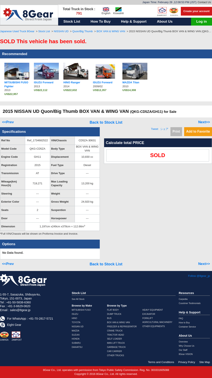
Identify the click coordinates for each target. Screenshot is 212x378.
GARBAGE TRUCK (116, 347)
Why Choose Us (186, 346)
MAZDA (75, 331)
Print (176, 131)
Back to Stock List (106, 122)
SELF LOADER (114, 339)
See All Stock (78, 299)
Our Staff (183, 350)
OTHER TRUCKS (115, 355)
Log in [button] (201, 21)
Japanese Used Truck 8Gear (17, 31)
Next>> (204, 122)
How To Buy (101, 21)
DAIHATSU (77, 347)
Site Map (204, 362)
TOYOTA (76, 322)
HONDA (76, 339)
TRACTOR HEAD (115, 335)
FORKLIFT (147, 318)
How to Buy (184, 322)
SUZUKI (76, 335)
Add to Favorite (198, 131)
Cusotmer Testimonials (190, 303)
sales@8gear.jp (20, 310)
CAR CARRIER (114, 351)
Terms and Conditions (161, 362)
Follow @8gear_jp (199, 275)
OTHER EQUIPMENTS (153, 326)
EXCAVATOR (148, 314)
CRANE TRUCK (115, 331)
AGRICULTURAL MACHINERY (157, 322)
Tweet (154, 129)
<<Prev (8, 122)
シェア (164, 129)
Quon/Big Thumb (82, 31)
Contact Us (204, 2)
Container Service (187, 327)
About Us (165, 21)
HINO (74, 318)
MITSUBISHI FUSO (81, 310)
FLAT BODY (113, 310)
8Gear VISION (186, 354)
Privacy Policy (186, 362)
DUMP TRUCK (114, 314)
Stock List (71, 21)
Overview (183, 342)
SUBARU (76, 343)
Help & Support (134, 21)
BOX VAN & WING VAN (111, 31)
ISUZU (75, 314)
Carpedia (183, 299)
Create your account (196, 11)
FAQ (181, 318)
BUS (109, 318)
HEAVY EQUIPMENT (152, 310)
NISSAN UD (61, 31)
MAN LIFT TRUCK (116, 343)
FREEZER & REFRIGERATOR (122, 326)
